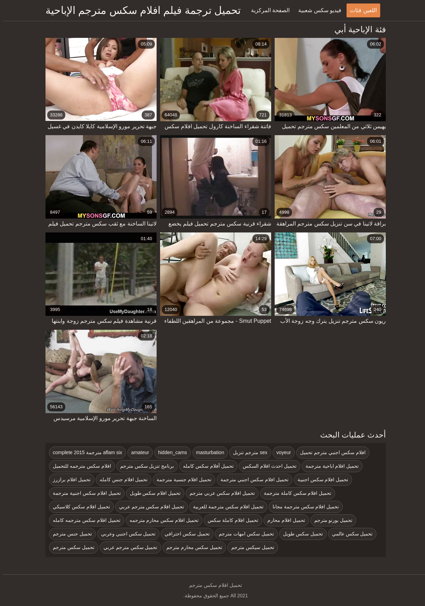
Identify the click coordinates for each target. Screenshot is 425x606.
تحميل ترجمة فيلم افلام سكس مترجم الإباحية (140, 10)
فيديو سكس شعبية (316, 10)
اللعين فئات (360, 10)
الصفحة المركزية (267, 10)
